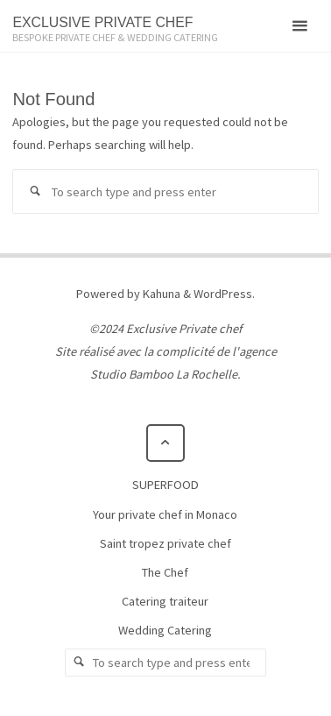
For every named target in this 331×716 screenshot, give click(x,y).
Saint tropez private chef (165, 543)
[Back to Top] (165, 443)
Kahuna (160, 293)
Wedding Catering (165, 630)
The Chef (165, 572)
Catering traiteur (165, 601)
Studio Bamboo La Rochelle (163, 374)
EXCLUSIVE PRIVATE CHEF (102, 22)
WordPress (223, 293)
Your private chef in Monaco (165, 514)
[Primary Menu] (299, 26)
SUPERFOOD (165, 485)
